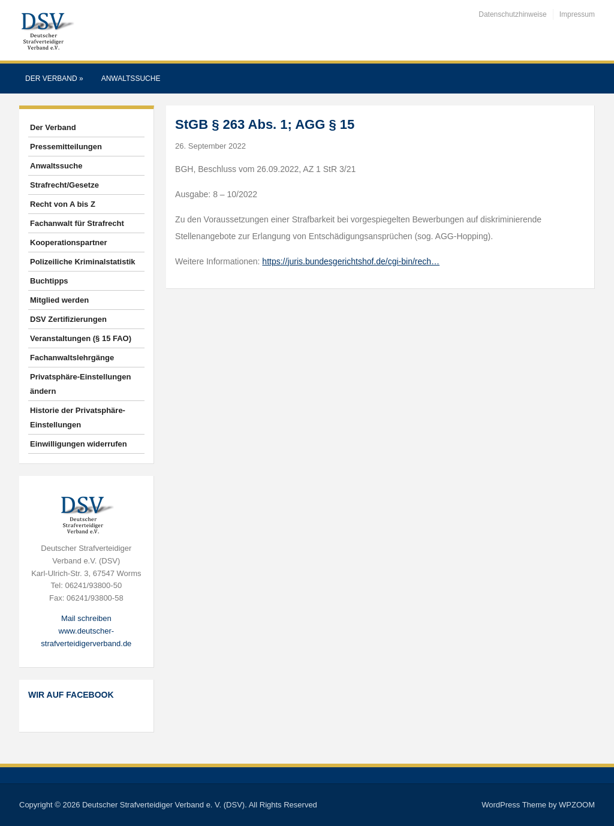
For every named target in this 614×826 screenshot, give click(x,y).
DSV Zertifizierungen (68, 319)
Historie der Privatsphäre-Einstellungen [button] (77, 417)
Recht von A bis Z (62, 204)
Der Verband (54, 78)
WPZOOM (577, 804)
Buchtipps (49, 280)
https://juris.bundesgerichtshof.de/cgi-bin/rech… (351, 261)
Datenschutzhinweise (512, 14)
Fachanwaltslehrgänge (72, 357)
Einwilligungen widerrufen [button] (78, 443)
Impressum (577, 14)
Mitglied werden (59, 300)
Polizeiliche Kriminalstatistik (83, 261)
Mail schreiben (86, 618)
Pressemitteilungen (66, 146)
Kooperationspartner (68, 242)
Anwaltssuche (131, 78)
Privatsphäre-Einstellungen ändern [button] (80, 384)
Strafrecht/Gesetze (64, 184)
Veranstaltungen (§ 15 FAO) (80, 338)
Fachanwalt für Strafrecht (77, 223)
